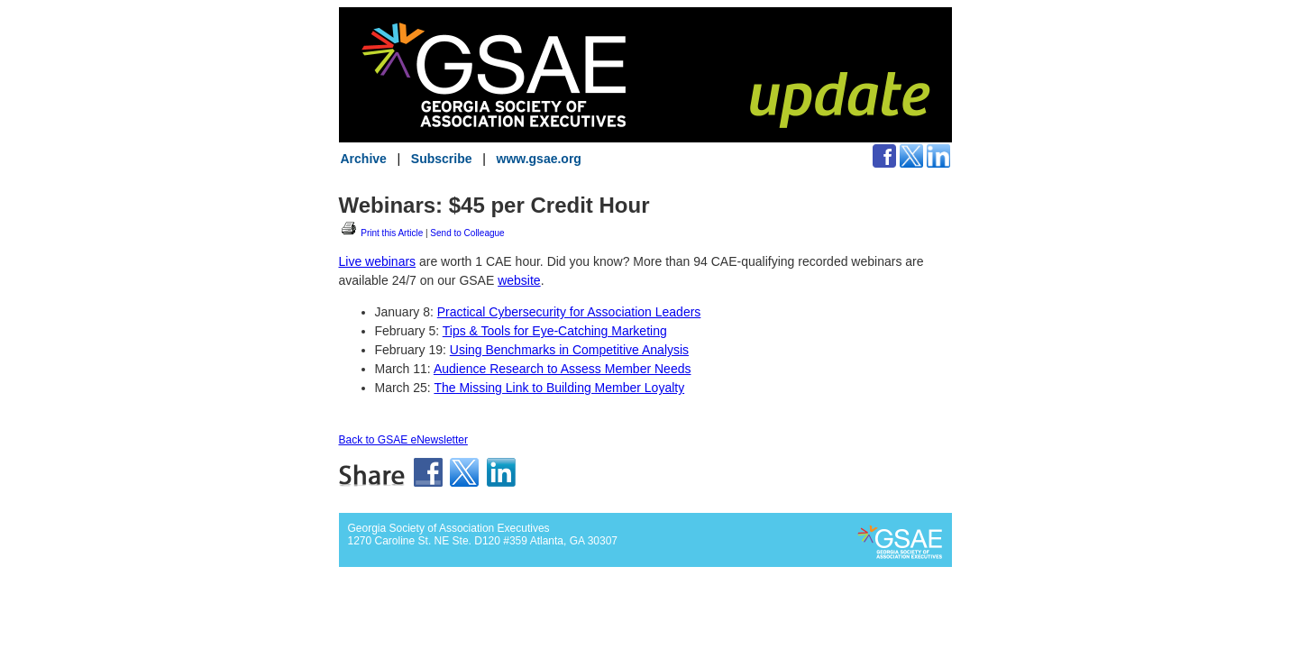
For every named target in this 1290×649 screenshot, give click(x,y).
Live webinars (377, 261)
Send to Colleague (467, 233)
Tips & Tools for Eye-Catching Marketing (555, 331)
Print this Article (381, 233)
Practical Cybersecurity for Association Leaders (569, 312)
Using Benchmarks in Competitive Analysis (569, 350)
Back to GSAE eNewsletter (403, 440)
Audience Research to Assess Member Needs (562, 368)
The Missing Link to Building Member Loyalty (559, 387)
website (519, 280)
